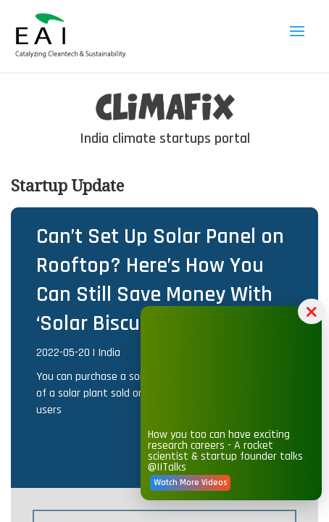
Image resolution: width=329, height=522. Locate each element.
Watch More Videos (220, 502)
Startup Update (67, 185)
